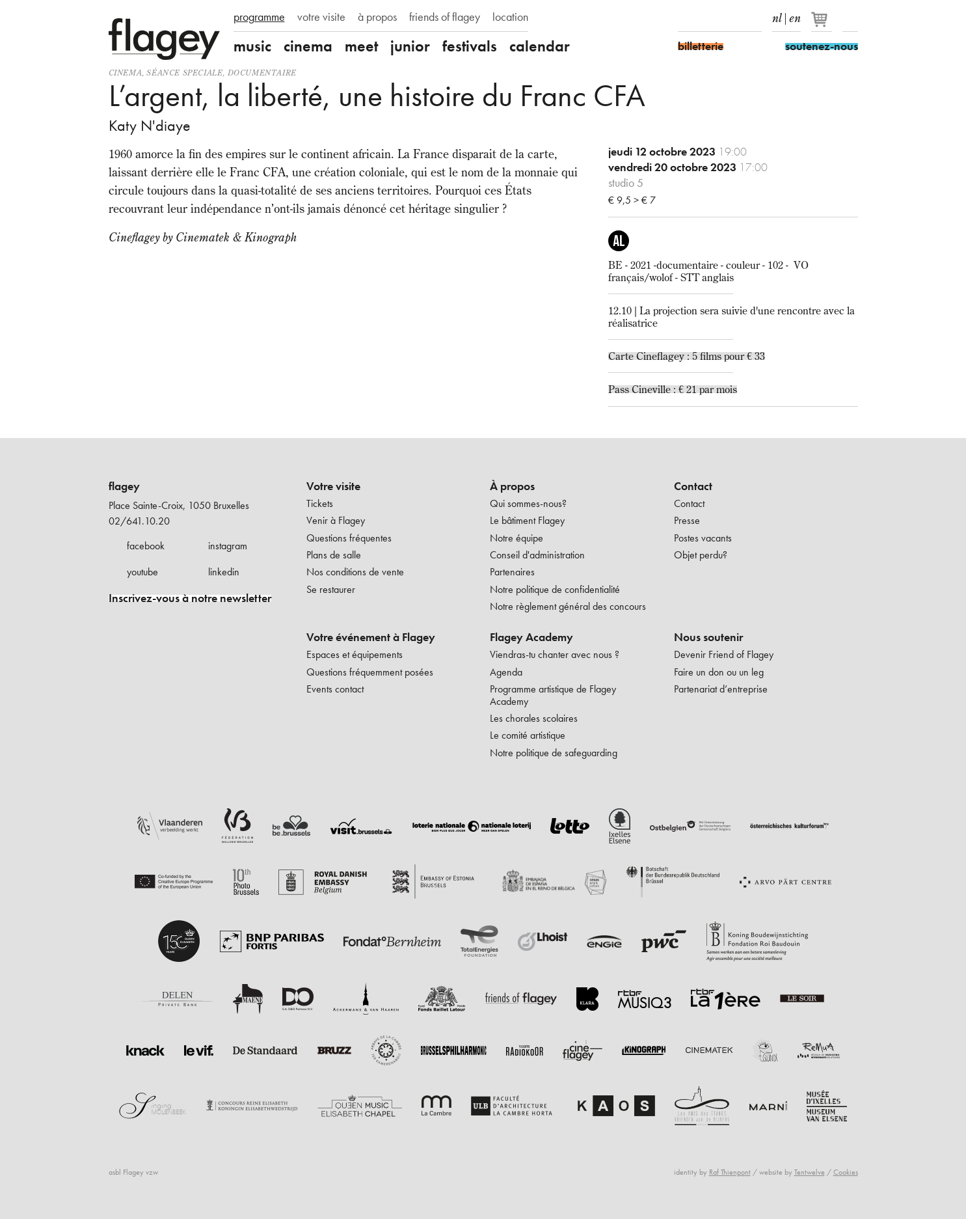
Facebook (685, 18)
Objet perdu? (700, 555)
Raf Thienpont (730, 1172)
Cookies (845, 1172)
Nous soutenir (708, 637)
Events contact (335, 689)
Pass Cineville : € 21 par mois (672, 389)
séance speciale (184, 72)
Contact (693, 486)
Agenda (506, 672)
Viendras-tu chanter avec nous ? (554, 654)
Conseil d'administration (537, 555)
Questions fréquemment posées (369, 672)
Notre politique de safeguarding (553, 753)
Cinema (125, 72)
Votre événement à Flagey (370, 637)
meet (361, 46)
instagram (227, 546)
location (510, 16)
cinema (308, 46)
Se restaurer (330, 589)
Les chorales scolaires (534, 718)
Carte (622, 356)
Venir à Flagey (335, 520)
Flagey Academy (531, 637)
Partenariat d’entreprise (721, 689)
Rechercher (850, 18)
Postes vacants (703, 538)
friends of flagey (444, 16)
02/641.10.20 (139, 521)
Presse (687, 520)
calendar (539, 46)
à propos (377, 16)
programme (259, 16)
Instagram (708, 18)
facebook (146, 546)
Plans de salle (333, 555)
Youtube (731, 18)
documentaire (262, 72)
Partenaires (512, 572)
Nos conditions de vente (355, 572)
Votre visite (333, 486)
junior (410, 46)
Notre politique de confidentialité (555, 589)
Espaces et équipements (354, 654)
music (252, 46)
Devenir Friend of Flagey (723, 654)
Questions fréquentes (349, 538)
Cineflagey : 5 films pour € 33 (700, 356)
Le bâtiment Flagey (527, 520)
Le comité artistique (527, 735)
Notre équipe (516, 538)
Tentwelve (809, 1172)
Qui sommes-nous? (528, 503)
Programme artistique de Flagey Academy (553, 694)
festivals (469, 46)
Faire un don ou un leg (719, 672)
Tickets (319, 503)
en (795, 15)
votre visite (321, 16)
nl (777, 15)
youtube (142, 572)
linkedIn (754, 18)
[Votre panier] (822, 25)
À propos (512, 486)
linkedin (223, 572)
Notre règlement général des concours (568, 606)
